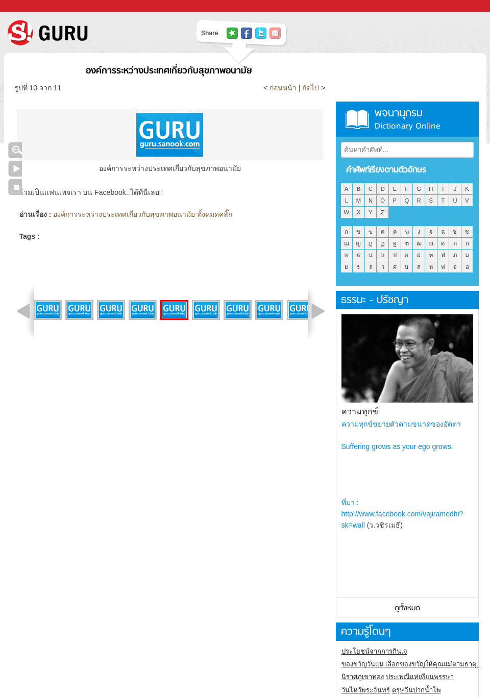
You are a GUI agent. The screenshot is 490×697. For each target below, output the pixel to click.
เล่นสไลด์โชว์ (15, 169)
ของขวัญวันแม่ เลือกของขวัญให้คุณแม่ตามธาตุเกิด (414, 664)
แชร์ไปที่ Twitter (260, 33)
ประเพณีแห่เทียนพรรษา (420, 677)
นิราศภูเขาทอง (362, 677)
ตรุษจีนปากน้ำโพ (416, 690)
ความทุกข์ (359, 411)
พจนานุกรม (407, 119)
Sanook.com (30, 6)
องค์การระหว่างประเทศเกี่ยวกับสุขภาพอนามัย (169, 71)
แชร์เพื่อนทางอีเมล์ (275, 33)
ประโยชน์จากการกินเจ (374, 651)
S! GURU (89, 32)
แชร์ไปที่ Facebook (246, 33)
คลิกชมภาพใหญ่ (15, 150)
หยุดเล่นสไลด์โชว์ (15, 187)
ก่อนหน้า (284, 88)
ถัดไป (310, 88)
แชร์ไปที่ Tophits (232, 33)
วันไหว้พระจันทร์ (365, 690)
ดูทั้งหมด (407, 608)
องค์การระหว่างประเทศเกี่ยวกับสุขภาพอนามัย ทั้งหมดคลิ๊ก (142, 214)
